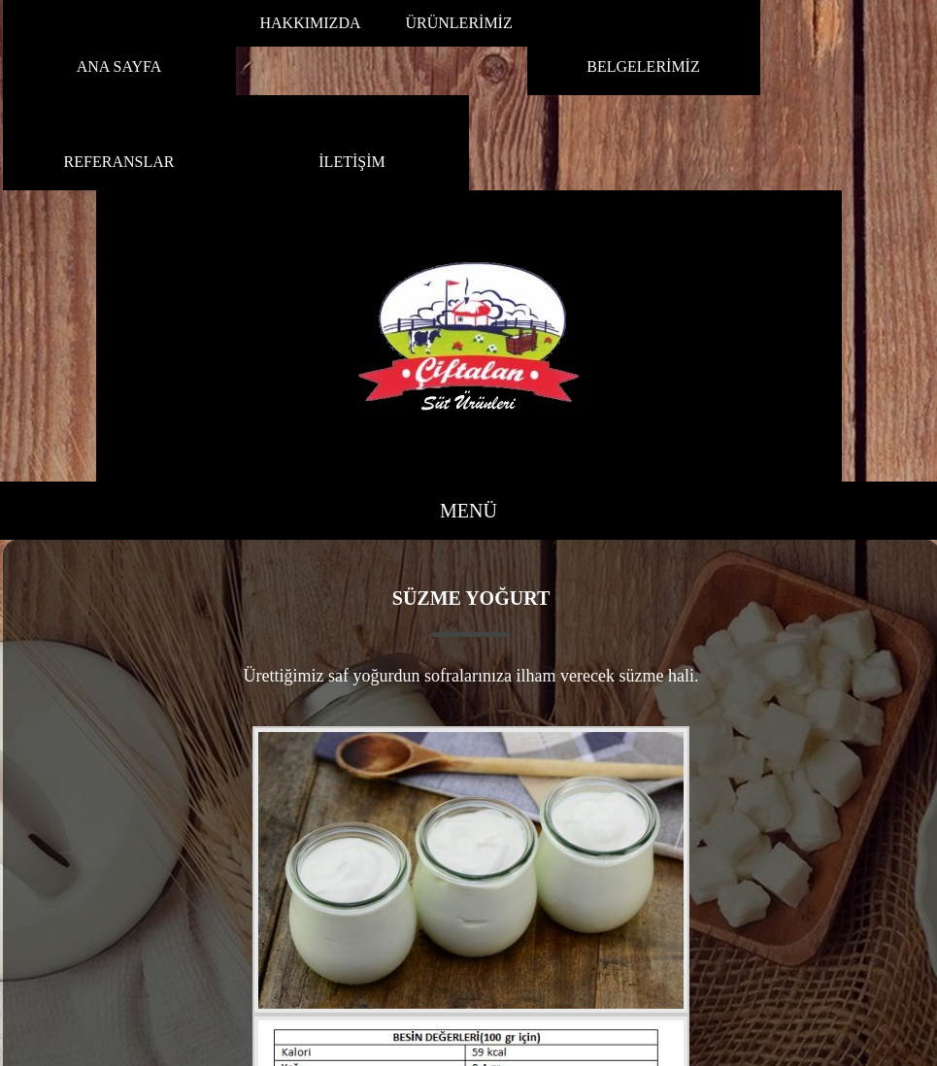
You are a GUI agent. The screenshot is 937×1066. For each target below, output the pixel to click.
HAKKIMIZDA (310, 23)
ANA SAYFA (119, 66)
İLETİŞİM (351, 161)
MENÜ (468, 510)
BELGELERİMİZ (642, 66)
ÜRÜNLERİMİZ (459, 23)
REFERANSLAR (119, 161)
